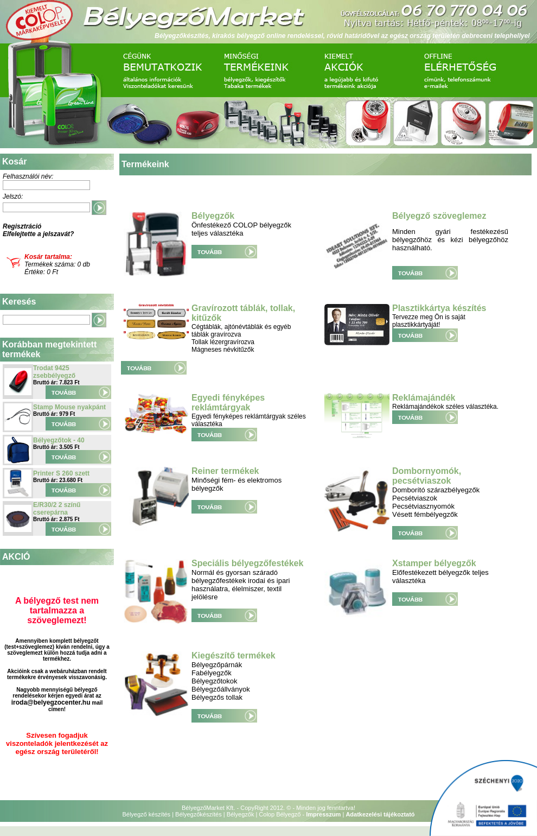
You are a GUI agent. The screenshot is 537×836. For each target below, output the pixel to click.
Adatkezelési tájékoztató (380, 814)
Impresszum (323, 814)
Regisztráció (22, 226)
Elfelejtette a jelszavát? (38, 234)
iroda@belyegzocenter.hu (51, 702)
